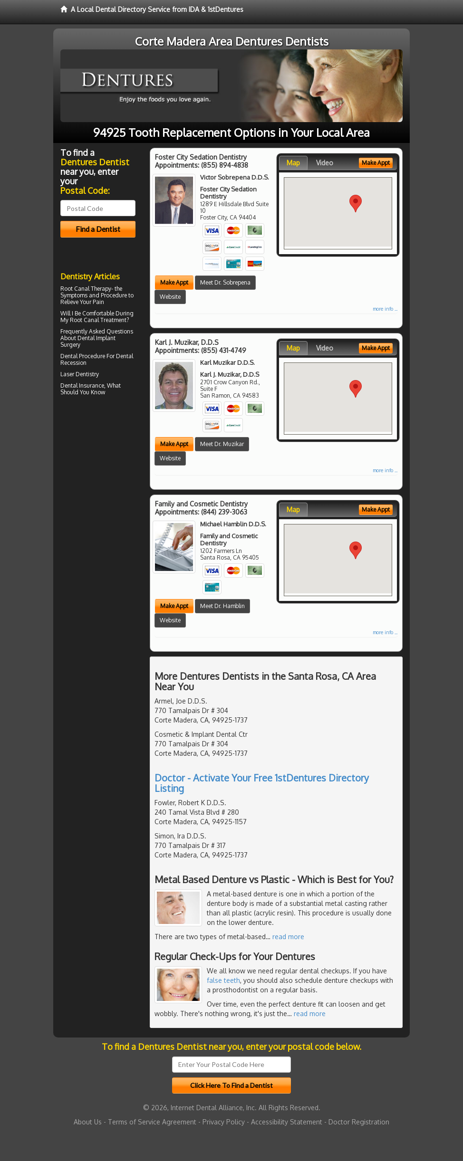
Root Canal (84, 320)
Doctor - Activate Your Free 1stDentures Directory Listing (261, 782)
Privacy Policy (224, 1122)
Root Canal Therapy (85, 288)
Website (170, 296)
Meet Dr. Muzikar (222, 443)
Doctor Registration (358, 1122)
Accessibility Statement (286, 1122)
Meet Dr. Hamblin (222, 605)
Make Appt (174, 282)
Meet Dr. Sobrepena (225, 282)
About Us (88, 1122)
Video (324, 163)
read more (288, 937)
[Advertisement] (109, 481)
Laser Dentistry (79, 374)
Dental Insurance (82, 385)
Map (293, 163)
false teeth (223, 980)
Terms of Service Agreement (152, 1122)
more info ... (385, 309)
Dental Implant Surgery (88, 341)
